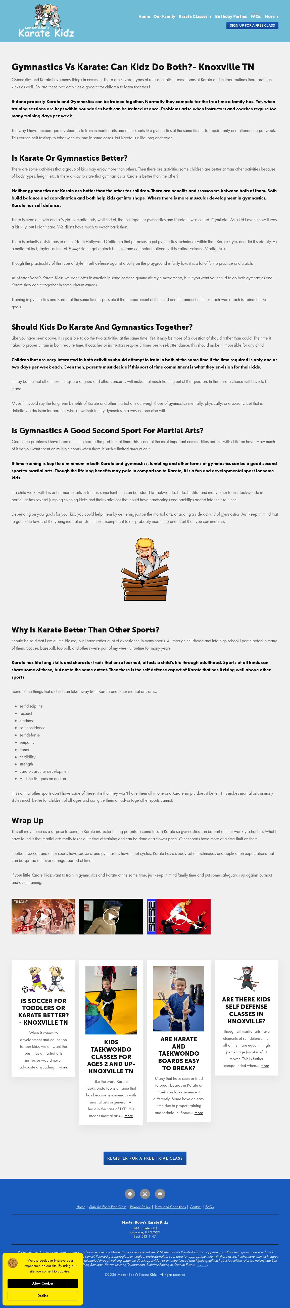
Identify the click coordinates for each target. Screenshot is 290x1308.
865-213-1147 (144, 1236)
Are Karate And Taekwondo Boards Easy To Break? (179, 1053)
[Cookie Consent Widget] (43, 1279)
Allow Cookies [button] (42, 1283)
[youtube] (160, 1194)
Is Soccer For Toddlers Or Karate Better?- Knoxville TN (43, 1011)
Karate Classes (195, 16)
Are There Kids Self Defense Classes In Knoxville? (246, 1010)
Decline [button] (42, 1295)
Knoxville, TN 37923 (145, 1232)
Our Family (164, 16)
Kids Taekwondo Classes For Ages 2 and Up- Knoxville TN (111, 1057)
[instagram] (145, 1194)
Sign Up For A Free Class (252, 25)
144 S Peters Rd (145, 1228)
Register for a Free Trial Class (145, 1158)
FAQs (256, 16)
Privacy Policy (140, 1206)
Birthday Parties (231, 16)
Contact (195, 1206)
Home (144, 16)
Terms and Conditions (170, 1206)
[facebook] (130, 1194)
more (63, 1066)
